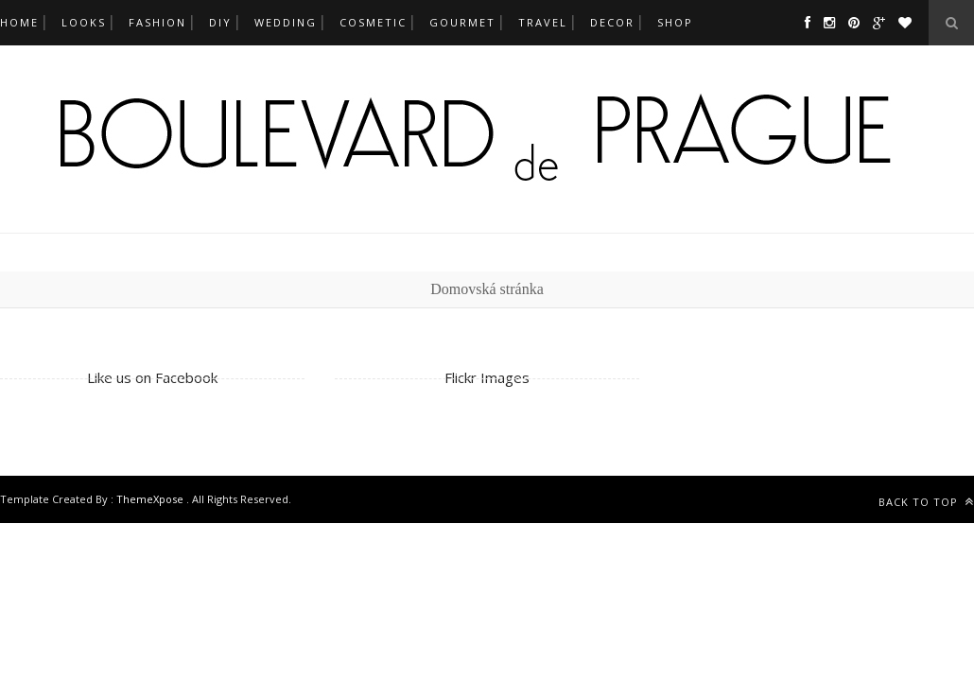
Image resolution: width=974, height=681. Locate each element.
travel (542, 22)
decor (612, 22)
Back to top (926, 502)
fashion (157, 22)
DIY (220, 22)
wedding (285, 22)
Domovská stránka (487, 289)
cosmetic (373, 22)
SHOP (675, 22)
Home (19, 22)
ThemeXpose (151, 499)
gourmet (462, 22)
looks (83, 22)
